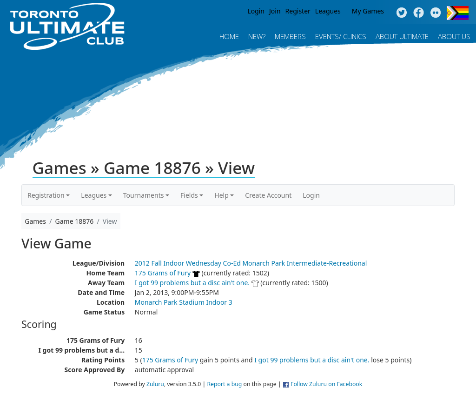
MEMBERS (290, 36)
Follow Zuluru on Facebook (326, 384)
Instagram (436, 13)
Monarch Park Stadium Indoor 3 (183, 302)
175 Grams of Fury (163, 272)
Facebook (418, 13)
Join (275, 11)
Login (255, 11)
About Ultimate (402, 36)
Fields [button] (189, 195)
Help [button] (221, 195)
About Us (454, 36)
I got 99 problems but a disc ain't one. (192, 282)
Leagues (328, 11)
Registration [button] (46, 195)
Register (298, 11)
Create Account (268, 195)
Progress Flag (458, 13)
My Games (368, 11)
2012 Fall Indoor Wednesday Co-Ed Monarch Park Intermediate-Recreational (251, 263)
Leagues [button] (93, 195)
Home (229, 36)
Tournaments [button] (143, 195)
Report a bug (224, 384)
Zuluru (155, 384)
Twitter (401, 13)
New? (256, 36)
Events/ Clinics (340, 36)
